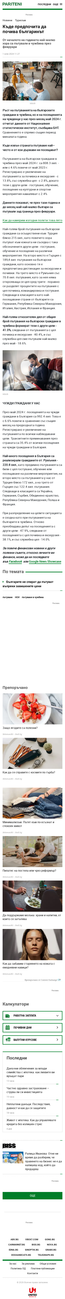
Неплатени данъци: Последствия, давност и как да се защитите (28, 1106)
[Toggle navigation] (57, 4)
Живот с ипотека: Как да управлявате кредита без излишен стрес (31, 1122)
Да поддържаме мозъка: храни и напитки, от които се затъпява (32, 917)
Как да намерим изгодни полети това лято (32, 220)
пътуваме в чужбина (33, 597)
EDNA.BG (13, 1250)
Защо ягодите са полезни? (20, 728)
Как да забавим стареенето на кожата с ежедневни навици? (29, 965)
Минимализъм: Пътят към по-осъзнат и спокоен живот (28, 824)
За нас (12, 1263)
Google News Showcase (45, 561)
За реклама (28, 1263)
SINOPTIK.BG (32, 1250)
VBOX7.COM (31, 1239)
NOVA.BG (52, 1244)
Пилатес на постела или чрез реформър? (29, 870)
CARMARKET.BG (16, 1244)
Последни (44, 4)
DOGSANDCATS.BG (21, 1255)
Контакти (32, 1273)
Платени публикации (43, 1268)
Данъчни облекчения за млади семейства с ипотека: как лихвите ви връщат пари (31, 1072)
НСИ (17, 597)
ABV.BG (15, 1239)
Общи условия (48, 1263)
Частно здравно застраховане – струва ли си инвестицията (28, 1090)
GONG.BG (50, 1239)
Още (32, 1195)
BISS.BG (36, 1244)
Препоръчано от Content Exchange (43, 980)
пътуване (7, 597)
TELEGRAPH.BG (46, 1255)
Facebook (15, 561)
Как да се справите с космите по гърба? (29, 772)
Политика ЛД (18, 1268)
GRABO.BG (50, 1250)
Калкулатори (16, 1004)
